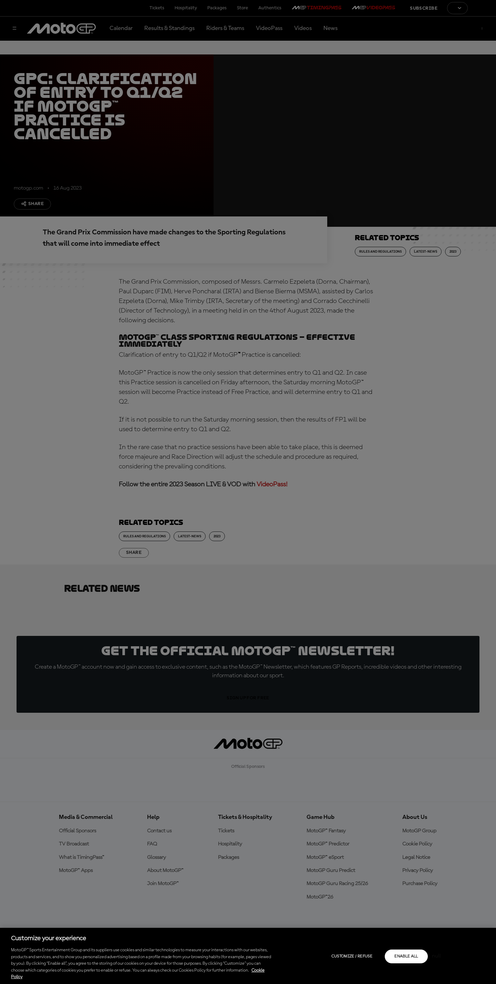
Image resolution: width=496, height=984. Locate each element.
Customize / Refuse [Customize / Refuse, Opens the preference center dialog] (351, 956)
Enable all (406, 956)
